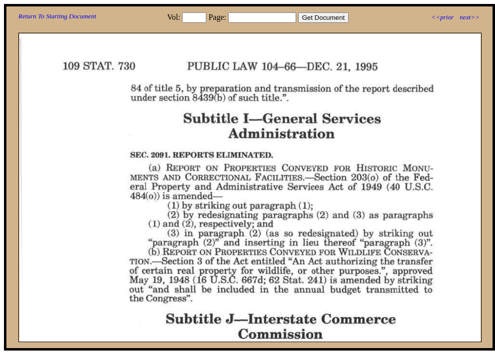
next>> (470, 17)
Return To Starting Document (57, 16)
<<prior (442, 17)
